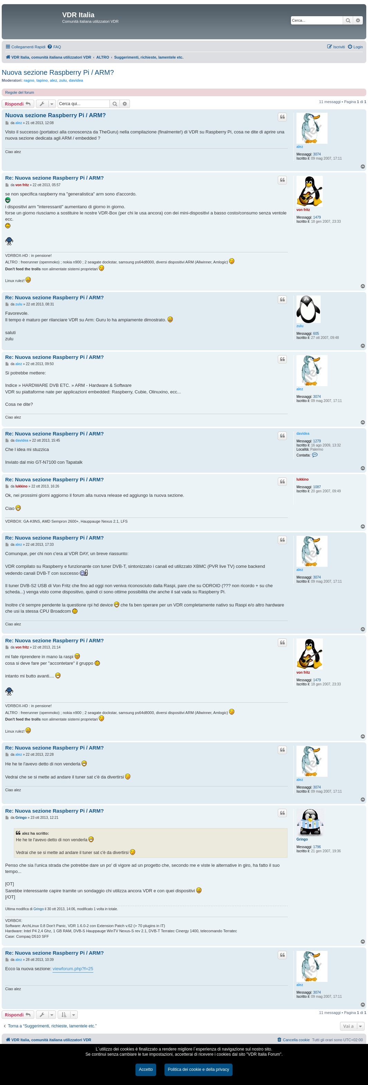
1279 (317, 441)
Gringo (302, 839)
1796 (317, 847)
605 (316, 333)
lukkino (302, 479)
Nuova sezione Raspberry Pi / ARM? (58, 72)
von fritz (303, 210)
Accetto (146, 1069)
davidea (76, 80)
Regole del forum (19, 92)
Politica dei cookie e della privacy (198, 1069)
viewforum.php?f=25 (73, 968)
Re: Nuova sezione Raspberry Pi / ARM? (54, 178)
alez (53, 80)
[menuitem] (54, 47)
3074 (317, 154)
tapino (42, 80)
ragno (29, 80)
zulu (63, 80)
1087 (317, 487)
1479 (317, 217)
